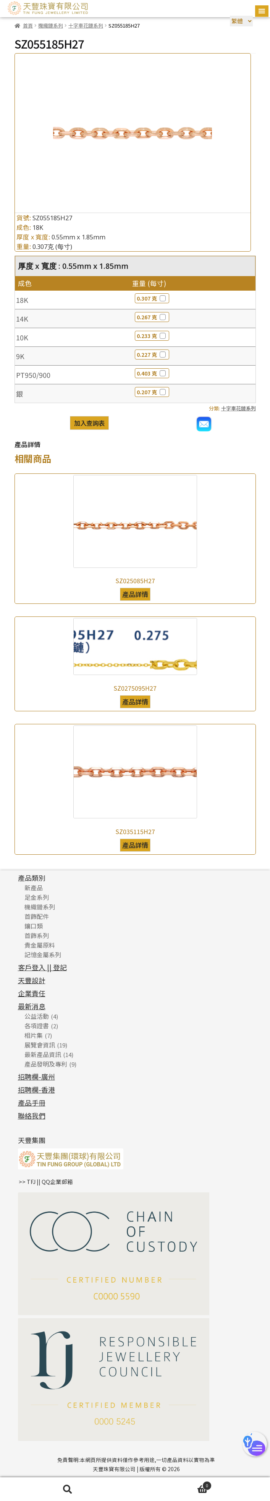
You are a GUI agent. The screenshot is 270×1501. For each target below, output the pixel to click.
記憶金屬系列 (42, 954)
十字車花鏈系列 (85, 25)
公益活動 (36, 1016)
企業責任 (31, 993)
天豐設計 (31, 980)
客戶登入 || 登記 (42, 967)
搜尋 (67, 1489)
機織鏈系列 (50, 25)
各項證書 (36, 1025)
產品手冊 (31, 1102)
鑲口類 (33, 925)
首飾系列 (36, 935)
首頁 (28, 25)
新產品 (33, 887)
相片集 (33, 1035)
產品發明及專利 (45, 1063)
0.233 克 (152, 336)
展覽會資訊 (39, 1044)
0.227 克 (152, 354)
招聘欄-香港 (36, 1089)
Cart (173, 1485)
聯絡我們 (31, 1115)
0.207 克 (152, 392)
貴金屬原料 (39, 945)
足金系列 (36, 897)
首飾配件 (36, 916)
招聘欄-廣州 (36, 1076)
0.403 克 (152, 373)
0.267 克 (152, 317)
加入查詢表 (89, 423)
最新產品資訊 (42, 1054)
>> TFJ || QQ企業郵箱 (46, 1181)
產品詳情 (135, 594)
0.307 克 (152, 298)
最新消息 (31, 1006)
